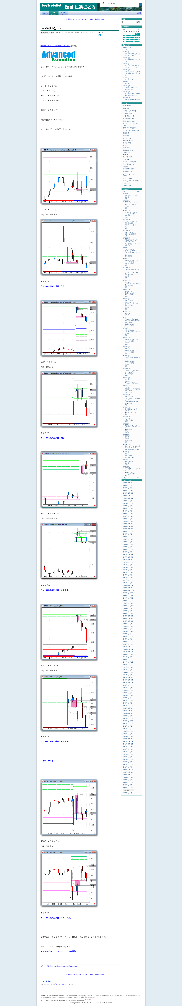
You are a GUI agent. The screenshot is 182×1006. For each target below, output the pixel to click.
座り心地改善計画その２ (132, 321)
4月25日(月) (126, 238)
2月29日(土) (126, 81)
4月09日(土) (126, 394)
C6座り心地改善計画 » (96, 19)
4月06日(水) (126, 424)
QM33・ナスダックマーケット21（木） (132, 273)
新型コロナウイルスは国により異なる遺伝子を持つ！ (132, 73)
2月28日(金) (126, 86)
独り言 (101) (127, 143)
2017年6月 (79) (128, 570)
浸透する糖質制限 (130, 234)
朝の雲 (127, 197)
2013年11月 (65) (128, 680)
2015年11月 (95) (128, 618)
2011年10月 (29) (128, 744)
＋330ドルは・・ (130, 440)
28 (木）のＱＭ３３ (131, 203)
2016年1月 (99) (128, 613)
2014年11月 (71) (128, 649)
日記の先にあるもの (131, 240)
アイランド (128, 379)
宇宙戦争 (127, 215)
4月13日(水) (126, 356)
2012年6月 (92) (128, 723)
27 (131, 41)
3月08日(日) (126, 64)
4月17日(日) (126, 317)
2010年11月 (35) (128, 772)
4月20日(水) (126, 289)
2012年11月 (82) (128, 711)
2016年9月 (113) (128, 593)
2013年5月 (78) (128, 695)
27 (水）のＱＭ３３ (131, 212)
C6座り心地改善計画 (131, 401)
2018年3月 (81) (128, 547)
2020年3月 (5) (127, 485)
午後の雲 (127, 348)
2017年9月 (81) (128, 562)
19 (129, 39)
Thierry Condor (129, 249)
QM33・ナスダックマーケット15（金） (132, 325)
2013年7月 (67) (128, 690)
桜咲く (127, 454)
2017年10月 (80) (128, 559)
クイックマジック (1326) (131, 181)
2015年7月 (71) (128, 629)
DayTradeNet (51, 5)
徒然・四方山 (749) (129, 121)
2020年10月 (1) (128, 483)
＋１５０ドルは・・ (131, 457)
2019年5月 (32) (128, 511)
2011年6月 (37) (128, 754)
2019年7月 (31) (128, 506)
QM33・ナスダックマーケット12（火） (132, 362)
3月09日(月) (126, 58)
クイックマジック (72, 966)
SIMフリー (128, 313)
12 (129, 37)
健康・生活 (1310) (128, 106)
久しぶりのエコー (130, 330)
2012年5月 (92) (128, 726)
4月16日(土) (126, 328)
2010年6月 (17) (128, 785)
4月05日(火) (126, 435)
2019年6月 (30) (128, 508)
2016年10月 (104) (128, 590)
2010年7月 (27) (128, 782)
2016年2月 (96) (128, 611)
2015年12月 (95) (128, 616)
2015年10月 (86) (128, 621)
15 (136, 37)
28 (134, 41)
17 (124, 39)
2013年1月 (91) (128, 705)
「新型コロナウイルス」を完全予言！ (132, 88)
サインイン (59, 984)
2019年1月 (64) (128, 521)
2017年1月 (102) (128, 583)
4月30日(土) (126, 193)
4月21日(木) (126, 280)
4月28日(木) (126, 210)
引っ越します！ (130, 79)
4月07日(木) (126, 416)
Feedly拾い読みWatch (131, 214)
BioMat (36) (126, 152)
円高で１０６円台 (130, 204)
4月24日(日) (126, 247)
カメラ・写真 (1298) (129, 111)
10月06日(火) (127, 48)
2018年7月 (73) (128, 536)
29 (136, 41)
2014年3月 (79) (128, 670)
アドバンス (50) (128, 178)
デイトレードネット (45, 13)
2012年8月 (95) (128, 718)
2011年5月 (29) (128, 757)
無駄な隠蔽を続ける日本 (132, 99)
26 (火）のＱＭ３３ (131, 221)
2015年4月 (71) (128, 636)
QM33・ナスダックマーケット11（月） (132, 371)
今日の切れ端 (129, 300)
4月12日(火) (126, 368)
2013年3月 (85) (128, 700)
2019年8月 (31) (128, 503)
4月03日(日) (126, 452)
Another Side (129, 291)
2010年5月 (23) (128, 787)
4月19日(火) (126, 299)
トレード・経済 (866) (129, 161)
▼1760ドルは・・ (130, 412)
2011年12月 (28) (128, 739)
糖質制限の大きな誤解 (132, 449)
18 (126, 39)
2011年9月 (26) (128, 746)
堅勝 (126, 208)
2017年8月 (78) (128, 565)
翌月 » (138, 29)
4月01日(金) (126, 467)
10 (124, 37)
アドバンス (50, 966)
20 (131, 39)
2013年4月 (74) (128, 698)
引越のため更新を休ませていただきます (132, 54)
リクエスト (128, 282)
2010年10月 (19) (128, 775)
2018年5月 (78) (128, 542)
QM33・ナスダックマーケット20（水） (132, 284)
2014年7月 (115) (128, 659)
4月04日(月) (126, 444)
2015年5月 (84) (128, 634)
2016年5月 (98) (128, 603)
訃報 (126, 49)
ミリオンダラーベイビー (132, 332)
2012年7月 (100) (128, 721)
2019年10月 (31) (128, 498)
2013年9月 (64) (128, 685)
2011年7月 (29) (128, 752)
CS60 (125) (126, 148)
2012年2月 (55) (128, 734)
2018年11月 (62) (128, 526)
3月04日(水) (126, 70)
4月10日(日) (126, 385)
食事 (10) (126, 108)
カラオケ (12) (127, 138)
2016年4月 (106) (128, 606)
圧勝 (126, 265)
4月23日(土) (126, 258)
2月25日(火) (126, 97)
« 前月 (125, 29)
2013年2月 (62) (128, 703)
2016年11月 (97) (128, 588)
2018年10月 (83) (128, 529)
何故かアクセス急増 (131, 195)
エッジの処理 (129, 374)
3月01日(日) (126, 77)
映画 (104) (126, 135)
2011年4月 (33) (128, 759)
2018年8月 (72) (128, 534)
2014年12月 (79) (128, 647)
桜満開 (127, 437)
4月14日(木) (126, 347)
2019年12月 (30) (128, 493)
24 (124, 41)
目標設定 (127, 381)
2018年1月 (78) (128, 552)
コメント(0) (104, 32)
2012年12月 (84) (128, 708)
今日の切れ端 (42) (128, 116)
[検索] (119, 3)
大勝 (126, 217)
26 (129, 41)
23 (139, 39)
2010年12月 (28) (128, 769)
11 (126, 37)
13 (131, 37)
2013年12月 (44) (128, 677)
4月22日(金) (126, 267)
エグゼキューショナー (60, 966)
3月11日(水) (126, 52)
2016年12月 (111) (128, 585)
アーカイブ (128, 480)
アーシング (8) (127, 157)
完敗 (126, 431)
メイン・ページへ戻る (80, 19)
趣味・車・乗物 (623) (129, 128)
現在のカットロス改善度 (132, 389)
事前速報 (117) (127, 171)
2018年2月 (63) (128, 549)
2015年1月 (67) (128, 644)
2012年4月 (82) (128, 728)
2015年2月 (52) (128, 641)
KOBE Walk (63, 13)
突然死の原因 (129, 223)
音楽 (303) (126, 133)
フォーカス (128, 418)
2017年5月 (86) (128, 572)
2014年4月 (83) (128, 667)
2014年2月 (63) (128, 672)
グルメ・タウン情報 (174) (131, 130)
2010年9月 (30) (128, 777)
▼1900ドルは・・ (130, 472)
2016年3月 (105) (128, 608)
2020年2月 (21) (128, 488)
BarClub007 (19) (128, 140)
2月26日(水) (126, 92)
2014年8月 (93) (128, 657)
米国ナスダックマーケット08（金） (55, 46)
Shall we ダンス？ (130, 448)
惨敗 (126, 414)
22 (136, 39)
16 (139, 37)
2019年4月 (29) (128, 513)
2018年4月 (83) (128, 544)
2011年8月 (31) (128, 749)
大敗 (126, 475)
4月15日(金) (126, 337)
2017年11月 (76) (128, 557)
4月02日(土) (126, 459)
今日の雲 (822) (127, 113)
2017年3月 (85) (128, 577)
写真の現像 (128, 392)
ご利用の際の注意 (139, 13)
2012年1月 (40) (128, 736)
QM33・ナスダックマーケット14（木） (132, 340)
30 (139, 41)
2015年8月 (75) (128, 626)
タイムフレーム (130, 263)
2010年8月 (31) (128, 780)
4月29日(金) (126, 201)
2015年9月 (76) (128, 624)
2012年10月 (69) (128, 713)
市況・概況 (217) (128, 164)
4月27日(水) (126, 219)
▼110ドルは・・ (130, 420)
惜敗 (126, 422)
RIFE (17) (126, 154)
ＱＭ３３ (127, 387)
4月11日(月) (126, 378)
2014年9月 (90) (128, 654)
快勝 (126, 199)
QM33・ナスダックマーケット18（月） (132, 304)
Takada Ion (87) (128, 150)
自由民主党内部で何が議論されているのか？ (132, 94)
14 (134, 37)
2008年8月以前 (127, 793)
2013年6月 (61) (128, 693)
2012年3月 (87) (128, 731)
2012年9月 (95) (128, 716)
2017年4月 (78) (128, 575)
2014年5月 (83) (128, 664)
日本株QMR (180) (128, 169)
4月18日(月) (126, 311)
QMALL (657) (127, 185)
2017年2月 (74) (128, 580)
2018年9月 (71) (128, 531)
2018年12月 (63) (128, 524)
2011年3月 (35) (128, 762)
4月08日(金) (126, 407)
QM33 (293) (126, 183)
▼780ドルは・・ (130, 429)
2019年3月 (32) (128, 516)
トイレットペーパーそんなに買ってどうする (132, 66)
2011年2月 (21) (128, 764)
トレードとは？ (130, 242)
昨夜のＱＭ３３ (129, 232)
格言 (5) (125, 145)
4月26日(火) (126, 230)
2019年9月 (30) (128, 501)
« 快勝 (68, 19)
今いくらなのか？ (130, 302)
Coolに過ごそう (53, 13)
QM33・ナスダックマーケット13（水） (132, 351)
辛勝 (126, 236)
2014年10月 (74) (128, 652)
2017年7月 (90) (128, 567)
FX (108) (125, 166)
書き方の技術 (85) (128, 118)
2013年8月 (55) (128, 688)
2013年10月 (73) (128, 682)
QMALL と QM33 (130, 251)
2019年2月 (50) (128, 519)
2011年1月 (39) (128, 767)
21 (134, 39)
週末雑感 (127, 83)
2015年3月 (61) (128, 639)
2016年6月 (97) (128, 600)
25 (126, 41)
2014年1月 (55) (128, 675)
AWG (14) (126, 159)
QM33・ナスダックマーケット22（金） (132, 261)
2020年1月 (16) (128, 490)
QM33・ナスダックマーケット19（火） (132, 293)
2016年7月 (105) (128, 598)
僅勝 (126, 287)
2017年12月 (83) (128, 554)
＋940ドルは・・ (130, 403)
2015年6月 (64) (128, 631)
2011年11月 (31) (128, 741)
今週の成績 (128, 256)
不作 (126, 335)
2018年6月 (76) (128, 539)
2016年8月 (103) (128, 595)
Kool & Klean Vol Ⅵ (131, 409)
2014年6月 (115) (128, 662)
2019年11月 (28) (128, 495)
